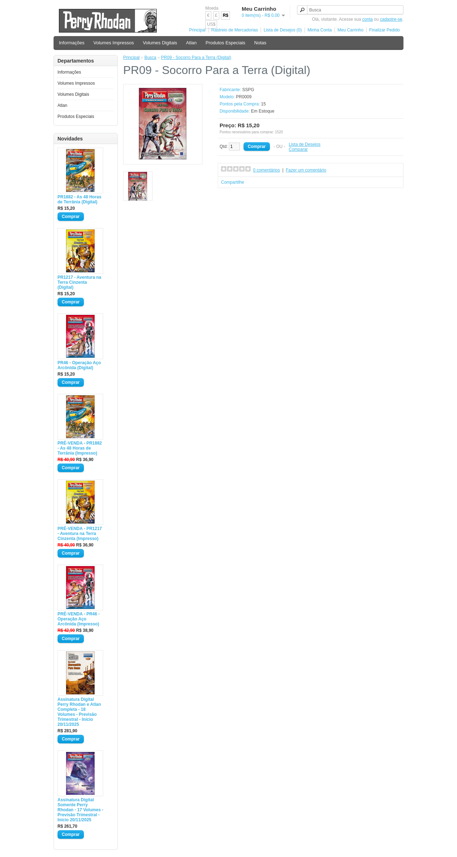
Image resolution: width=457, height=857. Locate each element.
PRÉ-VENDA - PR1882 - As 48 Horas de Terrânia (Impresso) (79, 448)
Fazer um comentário (306, 170)
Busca (150, 57)
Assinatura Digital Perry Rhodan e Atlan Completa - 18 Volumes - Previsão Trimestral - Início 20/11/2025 (79, 712)
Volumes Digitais (160, 42)
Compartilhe (232, 182)
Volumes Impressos (114, 42)
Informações (72, 42)
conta (367, 19)
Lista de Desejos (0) (282, 30)
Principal (197, 30)
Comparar (298, 149)
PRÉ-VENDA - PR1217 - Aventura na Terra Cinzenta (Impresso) (79, 533)
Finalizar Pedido (384, 30)
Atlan (191, 42)
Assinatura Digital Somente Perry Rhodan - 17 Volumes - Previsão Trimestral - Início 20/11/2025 (80, 809)
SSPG (248, 89)
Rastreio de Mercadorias (234, 30)
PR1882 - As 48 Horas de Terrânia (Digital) (79, 199)
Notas (260, 42)
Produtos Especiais (225, 42)
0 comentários (266, 170)
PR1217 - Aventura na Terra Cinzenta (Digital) (79, 282)
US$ (211, 24)
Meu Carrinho (350, 30)
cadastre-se (391, 19)
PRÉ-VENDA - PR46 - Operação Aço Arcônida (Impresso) (78, 618)
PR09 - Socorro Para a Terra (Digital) (196, 57)
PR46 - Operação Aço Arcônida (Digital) (79, 365)
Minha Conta (319, 30)
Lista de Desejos (305, 144)
